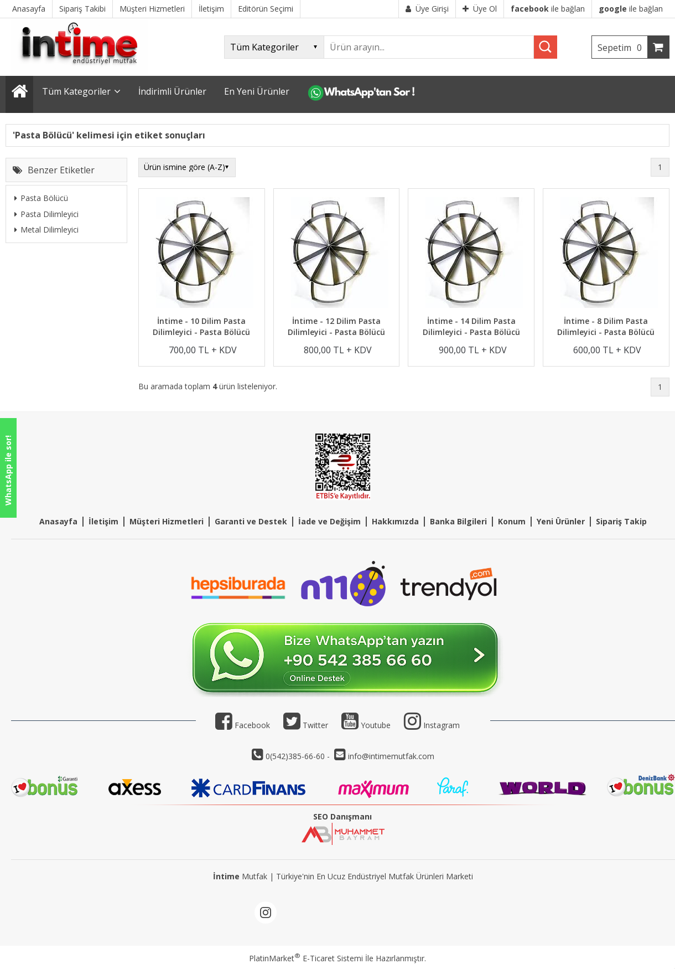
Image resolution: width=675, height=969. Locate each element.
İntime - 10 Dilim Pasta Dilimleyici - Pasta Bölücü (201, 326)
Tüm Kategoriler (76, 91)
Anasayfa (58, 521)
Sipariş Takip (621, 521)
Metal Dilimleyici (46, 229)
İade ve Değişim (329, 521)
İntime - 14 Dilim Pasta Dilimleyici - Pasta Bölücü (471, 326)
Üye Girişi (427, 8)
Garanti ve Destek (251, 521)
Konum (512, 521)
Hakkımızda (395, 521)
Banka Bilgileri (458, 521)
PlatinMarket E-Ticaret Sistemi (306, 958)
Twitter (305, 725)
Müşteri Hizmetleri (166, 521)
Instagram (441, 725)
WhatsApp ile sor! (8, 470)
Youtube (366, 725)
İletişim (103, 521)
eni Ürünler (563, 521)
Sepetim (622, 48)
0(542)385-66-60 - (299, 756)
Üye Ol (480, 8)
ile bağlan (548, 8)
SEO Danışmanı (342, 816)
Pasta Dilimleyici (46, 214)
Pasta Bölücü (41, 198)
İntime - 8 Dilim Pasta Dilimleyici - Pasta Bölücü (606, 326)
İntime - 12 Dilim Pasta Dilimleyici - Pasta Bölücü (336, 326)
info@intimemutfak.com (391, 756)
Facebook (242, 725)
